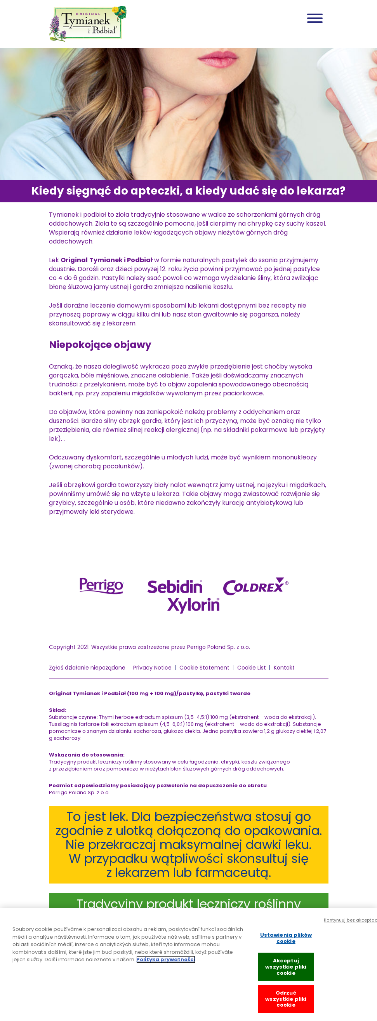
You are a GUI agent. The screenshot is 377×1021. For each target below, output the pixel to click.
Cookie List (251, 667)
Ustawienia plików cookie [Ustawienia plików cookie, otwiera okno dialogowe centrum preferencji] (286, 946)
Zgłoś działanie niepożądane (87, 667)
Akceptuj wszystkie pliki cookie (285, 975)
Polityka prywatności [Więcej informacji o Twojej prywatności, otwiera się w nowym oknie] (165, 967)
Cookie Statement (204, 667)
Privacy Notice (152, 667)
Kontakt (284, 667)
